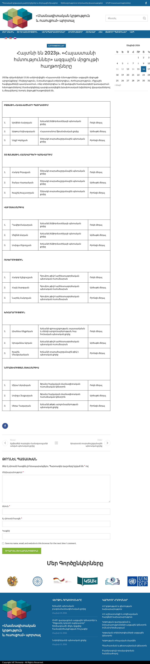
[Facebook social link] (146, 3)
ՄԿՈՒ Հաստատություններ (118, 3)
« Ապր (118, 85)
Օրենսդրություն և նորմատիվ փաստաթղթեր (82, 3)
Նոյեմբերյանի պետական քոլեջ (69, 640)
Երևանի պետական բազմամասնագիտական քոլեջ (69, 607)
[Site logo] (17, 18)
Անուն (6, 506)
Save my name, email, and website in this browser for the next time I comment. (40, 543)
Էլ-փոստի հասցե (12, 518)
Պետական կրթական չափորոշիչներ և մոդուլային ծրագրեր (30, 3)
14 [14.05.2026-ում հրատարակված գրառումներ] (133, 69)
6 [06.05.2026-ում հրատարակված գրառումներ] (127, 63)
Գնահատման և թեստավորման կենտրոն (124, 645)
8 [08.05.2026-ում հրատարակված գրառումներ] (138, 63)
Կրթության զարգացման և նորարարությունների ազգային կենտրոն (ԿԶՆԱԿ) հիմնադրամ (124, 625)
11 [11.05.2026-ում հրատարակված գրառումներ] (117, 69)
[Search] (126, 18)
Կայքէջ (6, 530)
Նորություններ (56, 46)
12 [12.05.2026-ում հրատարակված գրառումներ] (122, 69)
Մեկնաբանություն (13, 472)
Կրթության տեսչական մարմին (119, 640)
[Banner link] (12, 581)
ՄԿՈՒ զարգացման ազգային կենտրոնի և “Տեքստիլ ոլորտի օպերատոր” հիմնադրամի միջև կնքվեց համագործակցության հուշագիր (74, 624)
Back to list (56, 443)
